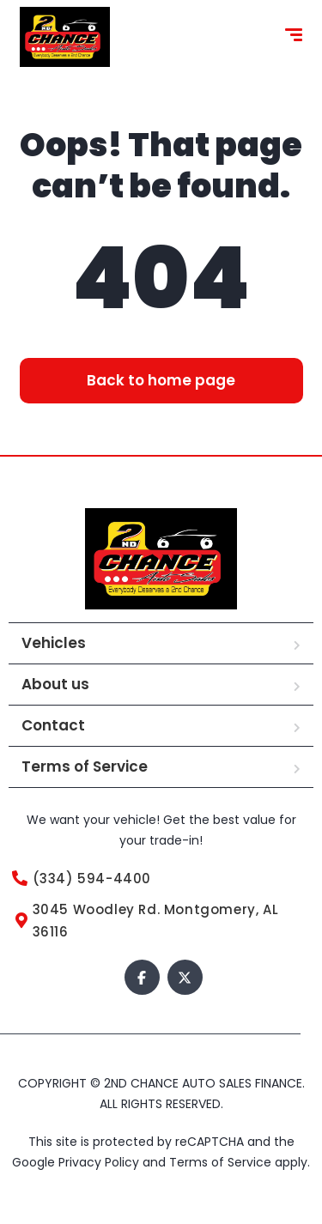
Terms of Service (84, 766)
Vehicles (53, 643)
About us (55, 684)
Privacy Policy (100, 1162)
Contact (53, 725)
